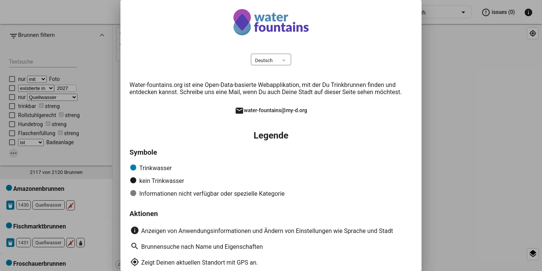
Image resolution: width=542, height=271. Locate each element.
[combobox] (271, 60)
